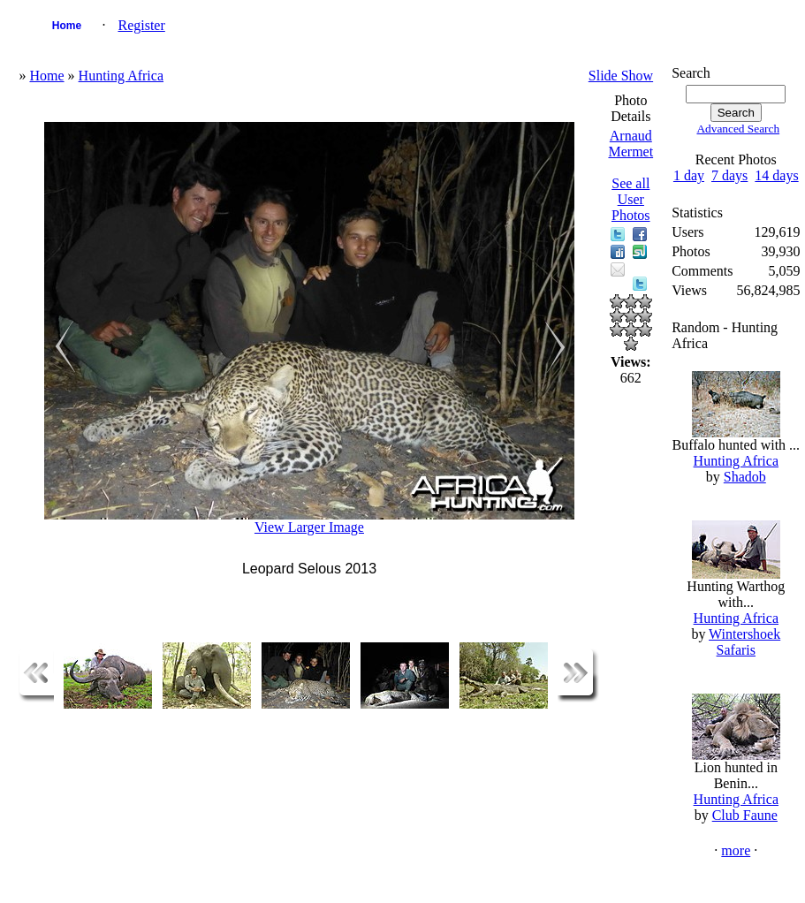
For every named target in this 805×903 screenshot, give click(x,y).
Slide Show (621, 75)
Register (141, 25)
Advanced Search (737, 128)
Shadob (745, 476)
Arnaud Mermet (630, 143)
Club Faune (745, 815)
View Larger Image (309, 527)
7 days (729, 175)
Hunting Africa (121, 75)
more (735, 850)
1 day (688, 175)
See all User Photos (630, 199)
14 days (776, 175)
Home (66, 25)
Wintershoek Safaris (744, 641)
